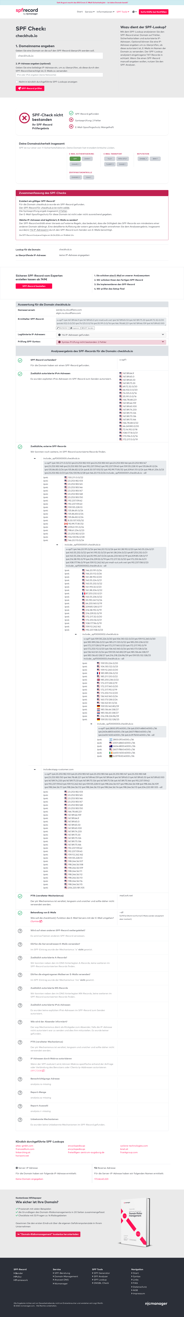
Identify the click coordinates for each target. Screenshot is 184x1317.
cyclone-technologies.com (134, 1145)
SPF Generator (101, 1273)
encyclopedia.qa (76, 1145)
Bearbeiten (62, 328)
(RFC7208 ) (38, 1070)
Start (80, 11)
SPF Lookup (99, 1279)
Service (89, 11)
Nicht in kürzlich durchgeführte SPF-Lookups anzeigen (48, 81)
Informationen (104, 11)
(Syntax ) (37, 921)
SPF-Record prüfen (30, 88)
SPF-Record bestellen (33, 286)
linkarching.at (23, 1152)
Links (134, 1279)
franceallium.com (25, 1149)
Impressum (138, 1293)
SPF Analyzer (100, 1276)
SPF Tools (122, 11)
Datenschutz (139, 1287)
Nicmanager (60, 1283)
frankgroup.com (129, 1152)
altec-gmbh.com (24, 1145)
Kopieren (74, 328)
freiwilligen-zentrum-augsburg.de (86, 1152)
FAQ (134, 1283)
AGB (134, 1290)
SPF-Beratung (61, 1273)
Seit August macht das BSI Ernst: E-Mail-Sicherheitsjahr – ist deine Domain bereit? (92, 2)
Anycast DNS (61, 1279)
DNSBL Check (100, 1283)
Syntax (135, 1276)
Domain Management (65, 1276)
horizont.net (22, 1155)
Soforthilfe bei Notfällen (154, 11)
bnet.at (124, 1149)
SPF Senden (88, 328)
